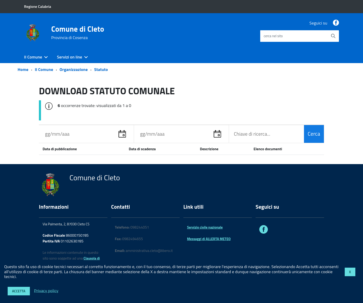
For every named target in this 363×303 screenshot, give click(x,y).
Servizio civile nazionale (205, 227)
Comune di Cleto (77, 32)
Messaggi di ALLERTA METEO (209, 239)
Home (23, 69)
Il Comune (33, 57)
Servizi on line (69, 57)
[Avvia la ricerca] (333, 36)
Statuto (101, 69)
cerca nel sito (273, 36)
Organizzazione (73, 69)
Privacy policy (46, 290)
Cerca (314, 134)
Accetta (18, 291)
